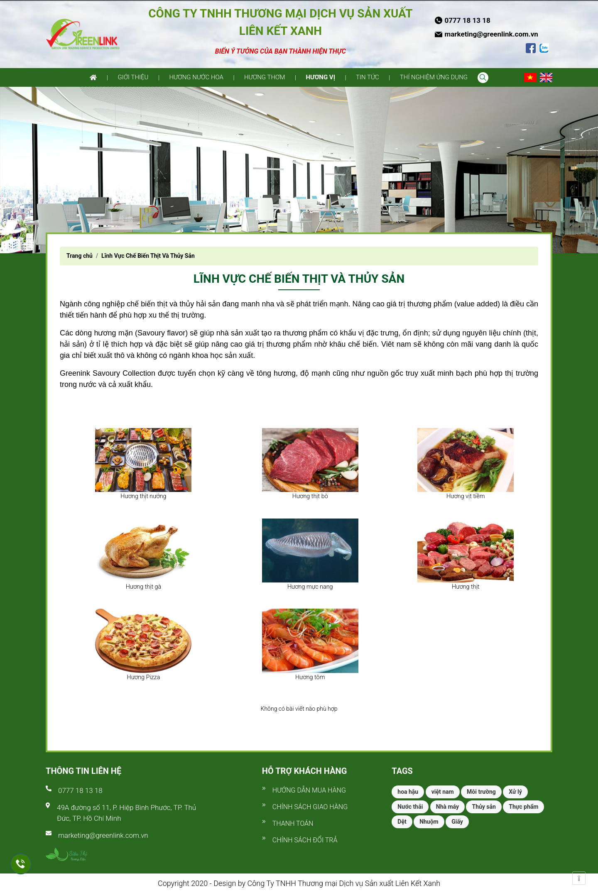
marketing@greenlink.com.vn (103, 835)
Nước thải (410, 806)
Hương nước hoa (196, 77)
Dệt (401, 821)
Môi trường (481, 791)
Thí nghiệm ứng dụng (434, 77)
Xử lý (515, 791)
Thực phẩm (523, 806)
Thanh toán (293, 823)
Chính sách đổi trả (305, 840)
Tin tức (367, 77)
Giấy (457, 821)
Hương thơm (264, 77)
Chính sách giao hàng (310, 807)
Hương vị (320, 77)
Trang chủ (79, 255)
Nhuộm (429, 821)
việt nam (442, 791)
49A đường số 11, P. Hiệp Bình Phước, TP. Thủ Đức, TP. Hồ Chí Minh (126, 812)
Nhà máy (447, 806)
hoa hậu (407, 791)
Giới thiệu (133, 77)
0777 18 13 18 (80, 790)
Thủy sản (483, 806)
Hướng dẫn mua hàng (309, 790)
